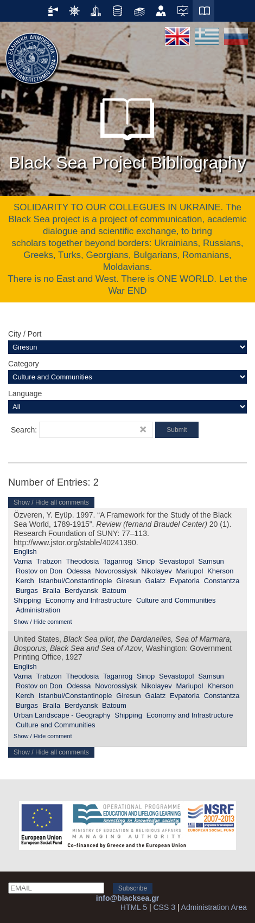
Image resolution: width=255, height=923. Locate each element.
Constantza (222, 581)
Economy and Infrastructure (88, 600)
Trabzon (49, 561)
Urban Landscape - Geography (62, 715)
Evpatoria (185, 581)
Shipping (27, 600)
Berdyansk (81, 590)
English (25, 551)
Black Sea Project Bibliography (127, 129)
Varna (23, 561)
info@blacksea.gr (127, 898)
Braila (51, 590)
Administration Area (214, 907)
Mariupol (189, 571)
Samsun (211, 561)
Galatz (155, 581)
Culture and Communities (176, 600)
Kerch (25, 581)
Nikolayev (156, 571)
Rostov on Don (39, 571)
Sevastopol (176, 561)
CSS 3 (164, 907)
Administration (38, 610)
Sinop (146, 561)
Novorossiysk (116, 571)
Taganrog (117, 561)
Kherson (220, 571)
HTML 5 (133, 907)
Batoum (114, 590)
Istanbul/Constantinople (75, 581)
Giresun (128, 581)
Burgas (27, 590)
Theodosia (82, 561)
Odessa (79, 571)
